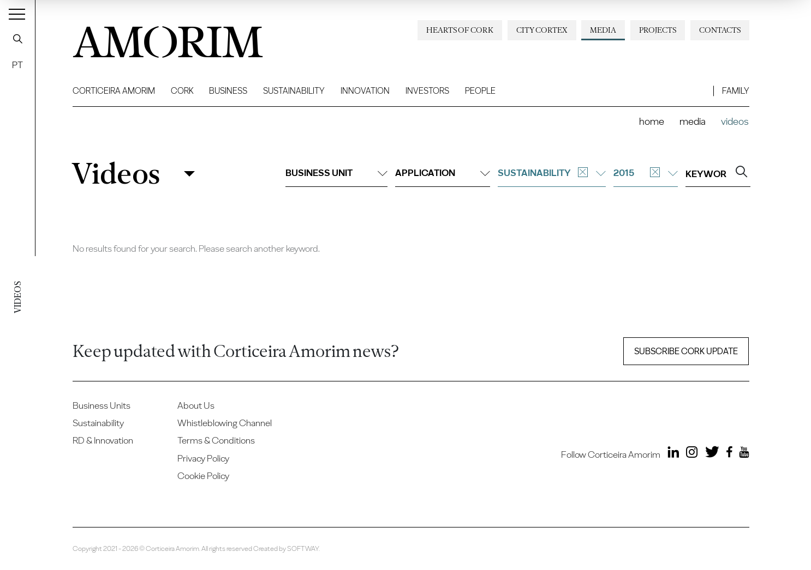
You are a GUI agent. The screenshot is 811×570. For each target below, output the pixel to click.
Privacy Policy (203, 458)
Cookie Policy (203, 475)
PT (17, 64)
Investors (427, 91)
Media (603, 30)
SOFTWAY (303, 548)
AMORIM (160, 38)
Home (651, 121)
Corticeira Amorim (114, 91)
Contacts (720, 30)
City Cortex (542, 30)
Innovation (365, 91)
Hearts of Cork (459, 30)
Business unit (336, 172)
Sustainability (294, 91)
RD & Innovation (103, 440)
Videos (115, 174)
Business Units (101, 405)
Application (442, 172)
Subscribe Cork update (686, 351)
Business (228, 91)
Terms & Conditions (216, 440)
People (480, 91)
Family (735, 91)
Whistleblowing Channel (224, 422)
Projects (657, 30)
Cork (182, 91)
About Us (195, 405)
